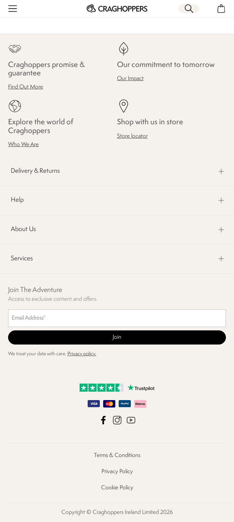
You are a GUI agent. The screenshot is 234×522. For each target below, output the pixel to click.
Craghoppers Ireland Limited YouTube (131, 420)
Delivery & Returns (35, 171)
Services (22, 258)
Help (17, 200)
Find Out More (25, 87)
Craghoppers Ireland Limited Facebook (103, 420)
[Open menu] (12, 8)
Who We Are (23, 145)
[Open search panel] (188, 8)
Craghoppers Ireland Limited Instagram (117, 420)
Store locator (132, 136)
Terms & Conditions (117, 455)
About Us (23, 229)
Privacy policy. (81, 354)
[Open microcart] (221, 8)
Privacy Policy (117, 472)
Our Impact (130, 78)
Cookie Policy (117, 488)
